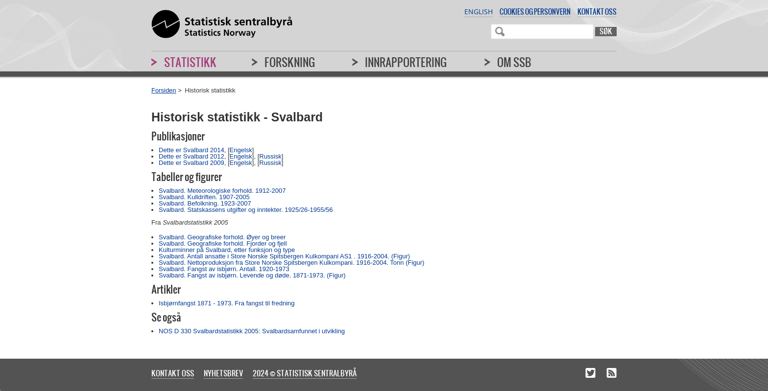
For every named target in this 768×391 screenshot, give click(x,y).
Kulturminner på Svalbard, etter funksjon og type (227, 249)
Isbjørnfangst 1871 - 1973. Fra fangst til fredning (227, 303)
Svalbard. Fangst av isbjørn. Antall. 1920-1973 (224, 269)
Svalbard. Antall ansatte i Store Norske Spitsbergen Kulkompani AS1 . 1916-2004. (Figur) (284, 256)
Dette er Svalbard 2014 (191, 150)
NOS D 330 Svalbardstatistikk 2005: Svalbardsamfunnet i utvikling (252, 331)
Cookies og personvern (535, 11)
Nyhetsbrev (223, 373)
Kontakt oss (597, 11)
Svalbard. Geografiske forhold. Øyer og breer (222, 237)
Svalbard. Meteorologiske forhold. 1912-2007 (222, 190)
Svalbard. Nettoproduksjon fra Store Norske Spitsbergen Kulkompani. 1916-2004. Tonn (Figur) (291, 262)
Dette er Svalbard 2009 (191, 162)
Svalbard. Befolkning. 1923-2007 (205, 203)
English (478, 11)
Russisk (270, 156)
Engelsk (241, 150)
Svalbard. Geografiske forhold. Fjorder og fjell (223, 243)
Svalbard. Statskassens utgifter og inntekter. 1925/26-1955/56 (246, 209)
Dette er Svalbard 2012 (191, 156)
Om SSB (514, 62)
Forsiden (163, 90)
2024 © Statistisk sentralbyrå (305, 373)
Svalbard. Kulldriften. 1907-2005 (204, 197)
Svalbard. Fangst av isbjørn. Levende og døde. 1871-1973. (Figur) (252, 275)
